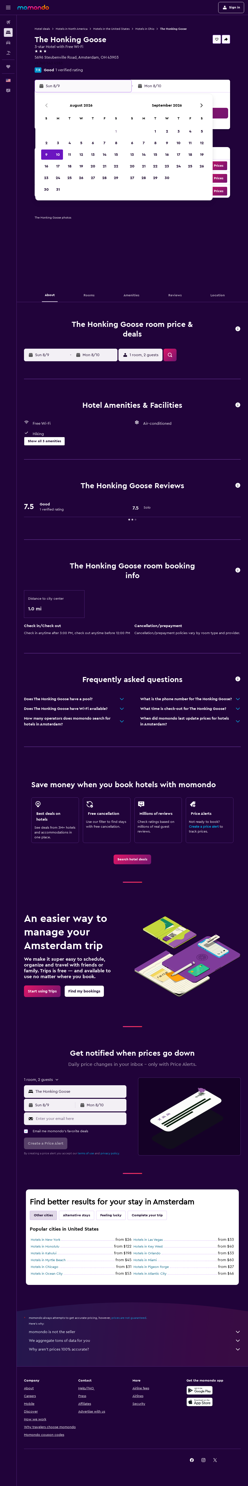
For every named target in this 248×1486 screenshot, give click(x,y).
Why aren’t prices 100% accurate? (135, 1349)
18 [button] (69, 166)
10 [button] (58, 155)
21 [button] (104, 166)
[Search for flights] (8, 22)
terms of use (86, 1153)
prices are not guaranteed (128, 1317)
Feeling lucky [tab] (111, 1215)
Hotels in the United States (111, 28)
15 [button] (116, 155)
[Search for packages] (8, 53)
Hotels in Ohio (144, 28)
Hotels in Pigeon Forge (151, 1267)
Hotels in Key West (148, 1246)
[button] (8, 7)
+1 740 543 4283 (49, 63)
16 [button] (46, 166)
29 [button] (116, 178)
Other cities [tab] (43, 1215)
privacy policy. (110, 1153)
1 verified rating (69, 70)
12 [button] (81, 155)
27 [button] (93, 178)
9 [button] (46, 155)
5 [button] (81, 143)
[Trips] (8, 66)
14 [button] (104, 155)
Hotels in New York (45, 1240)
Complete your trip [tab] (147, 1215)
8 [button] (116, 143)
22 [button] (116, 166)
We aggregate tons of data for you (135, 1341)
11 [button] (69, 155)
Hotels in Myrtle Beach (48, 1260)
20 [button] (93, 166)
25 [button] (69, 178)
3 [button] (58, 143)
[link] (132, 859)
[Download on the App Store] (199, 1402)
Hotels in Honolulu (45, 1246)
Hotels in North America (71, 28)
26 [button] (81, 178)
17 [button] (58, 166)
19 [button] (81, 166)
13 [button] (93, 155)
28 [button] (104, 178)
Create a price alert (204, 826)
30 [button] (46, 189)
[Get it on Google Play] (199, 1390)
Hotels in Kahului (43, 1253)
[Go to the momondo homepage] (33, 7)
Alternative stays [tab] (76, 1215)
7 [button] (104, 143)
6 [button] (93, 143)
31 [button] (58, 189)
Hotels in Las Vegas (148, 1240)
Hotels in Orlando (147, 1253)
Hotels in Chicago (44, 1267)
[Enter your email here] (80, 1118)
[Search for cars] (8, 42)
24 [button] (58, 178)
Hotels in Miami (145, 1260)
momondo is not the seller (135, 1332)
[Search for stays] (8, 32)
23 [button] (46, 178)
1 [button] (116, 131)
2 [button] (46, 143)
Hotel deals (42, 28)
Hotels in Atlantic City (150, 1273)
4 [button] (70, 143)
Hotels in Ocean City (47, 1273)
